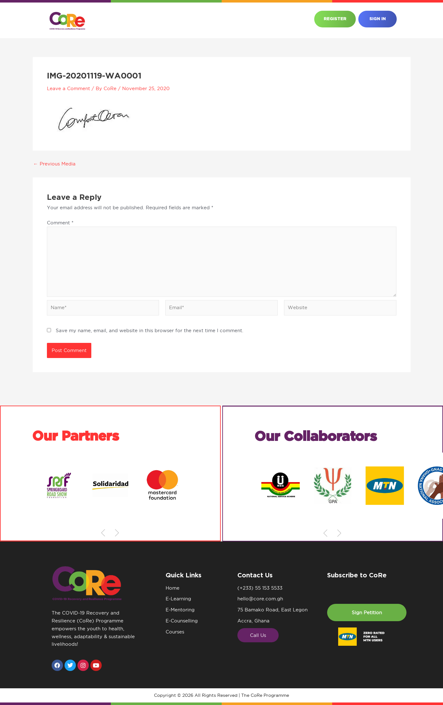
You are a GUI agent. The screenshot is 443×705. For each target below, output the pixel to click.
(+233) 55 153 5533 (259, 588)
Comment (60, 222)
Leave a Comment (68, 88)
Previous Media (54, 163)
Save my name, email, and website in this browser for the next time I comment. (149, 330)
